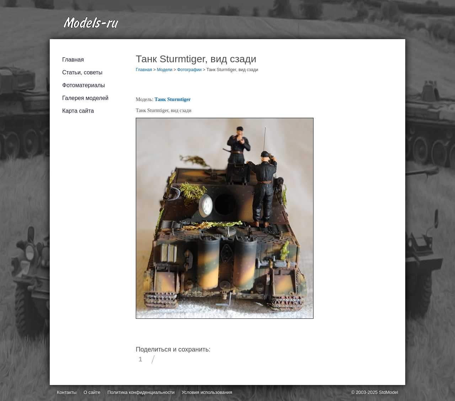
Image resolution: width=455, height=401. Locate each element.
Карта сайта (78, 111)
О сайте (92, 392)
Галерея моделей (85, 98)
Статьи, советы (82, 72)
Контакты (66, 392)
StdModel (388, 392)
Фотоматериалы (83, 85)
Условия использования (207, 392)
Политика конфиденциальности (141, 392)
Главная (73, 60)
